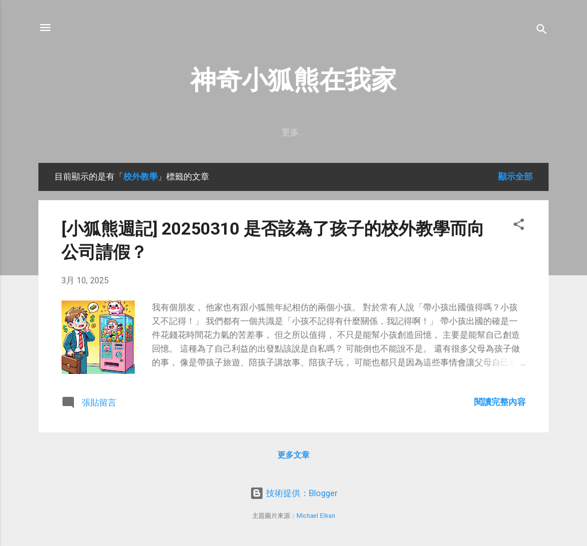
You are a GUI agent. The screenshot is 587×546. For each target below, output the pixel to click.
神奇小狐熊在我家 (293, 80)
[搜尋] (542, 31)
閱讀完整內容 (500, 402)
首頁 (218, 132)
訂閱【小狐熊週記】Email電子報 (312, 132)
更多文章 (293, 454)
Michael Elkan (315, 516)
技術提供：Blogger (294, 493)
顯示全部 (515, 176)
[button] (519, 226)
